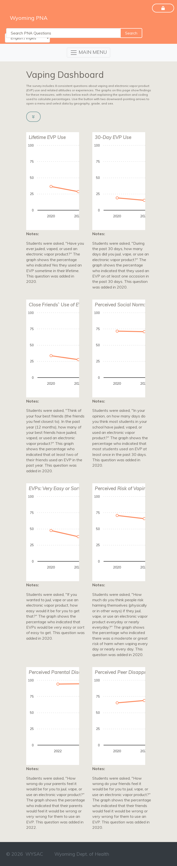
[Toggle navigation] (88, 53)
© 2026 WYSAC (24, 854)
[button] (33, 117)
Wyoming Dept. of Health (81, 854)
